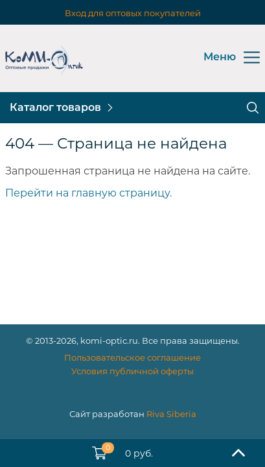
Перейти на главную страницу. (88, 193)
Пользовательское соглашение (132, 357)
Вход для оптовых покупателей (133, 13)
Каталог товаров (55, 107)
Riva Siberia (171, 414)
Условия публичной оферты (132, 371)
